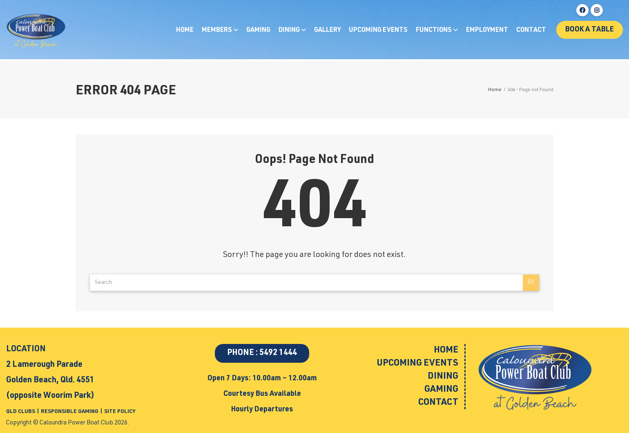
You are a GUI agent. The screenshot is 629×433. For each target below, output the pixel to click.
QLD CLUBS (21, 412)
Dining (290, 30)
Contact (531, 30)
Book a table (589, 29)
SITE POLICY (119, 412)
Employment (487, 30)
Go (531, 282)
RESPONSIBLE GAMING (69, 412)
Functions (434, 30)
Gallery (327, 30)
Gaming (258, 30)
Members (217, 30)
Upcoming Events (378, 30)
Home (185, 30)
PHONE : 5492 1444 (262, 353)
